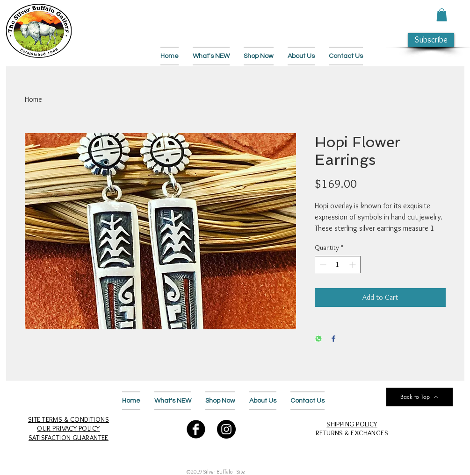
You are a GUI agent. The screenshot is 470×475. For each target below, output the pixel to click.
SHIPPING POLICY (351, 424)
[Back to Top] (419, 397)
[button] (441, 14)
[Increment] (353, 264)
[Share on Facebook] (333, 339)
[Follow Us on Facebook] (196, 429)
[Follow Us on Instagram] (226, 429)
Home (33, 99)
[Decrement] (322, 264)
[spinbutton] (337, 264)
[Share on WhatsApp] (318, 339)
